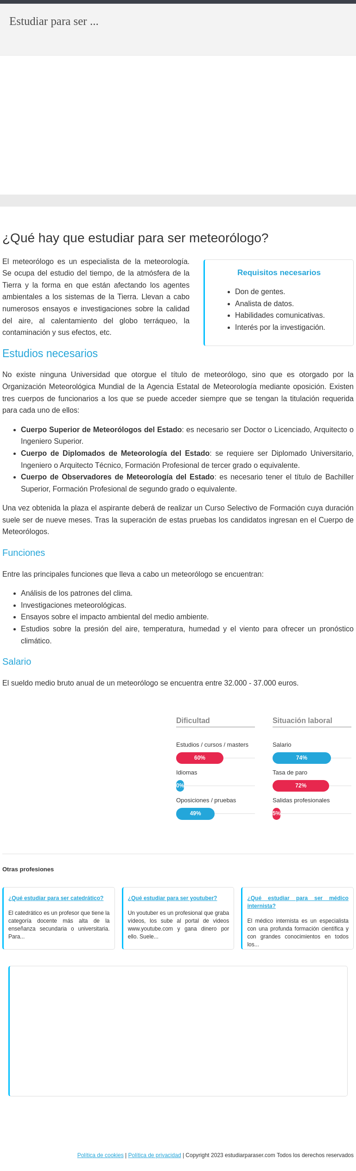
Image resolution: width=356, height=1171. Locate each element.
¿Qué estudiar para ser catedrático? (55, 898)
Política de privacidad (154, 1155)
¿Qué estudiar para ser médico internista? (298, 902)
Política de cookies (100, 1155)
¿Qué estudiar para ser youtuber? (172, 898)
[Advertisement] (178, 125)
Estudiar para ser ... (54, 21)
